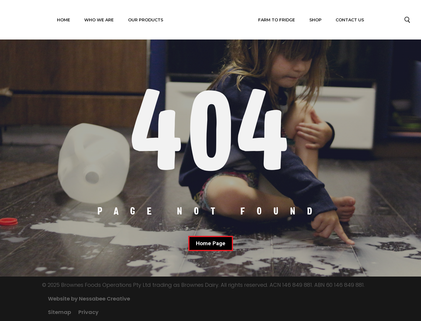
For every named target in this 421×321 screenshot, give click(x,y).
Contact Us (350, 20)
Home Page (210, 243)
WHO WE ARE (99, 20)
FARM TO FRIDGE (276, 20)
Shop (315, 20)
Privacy (88, 312)
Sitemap (59, 312)
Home (63, 20)
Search (407, 21)
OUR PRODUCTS (145, 20)
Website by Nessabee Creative (89, 298)
